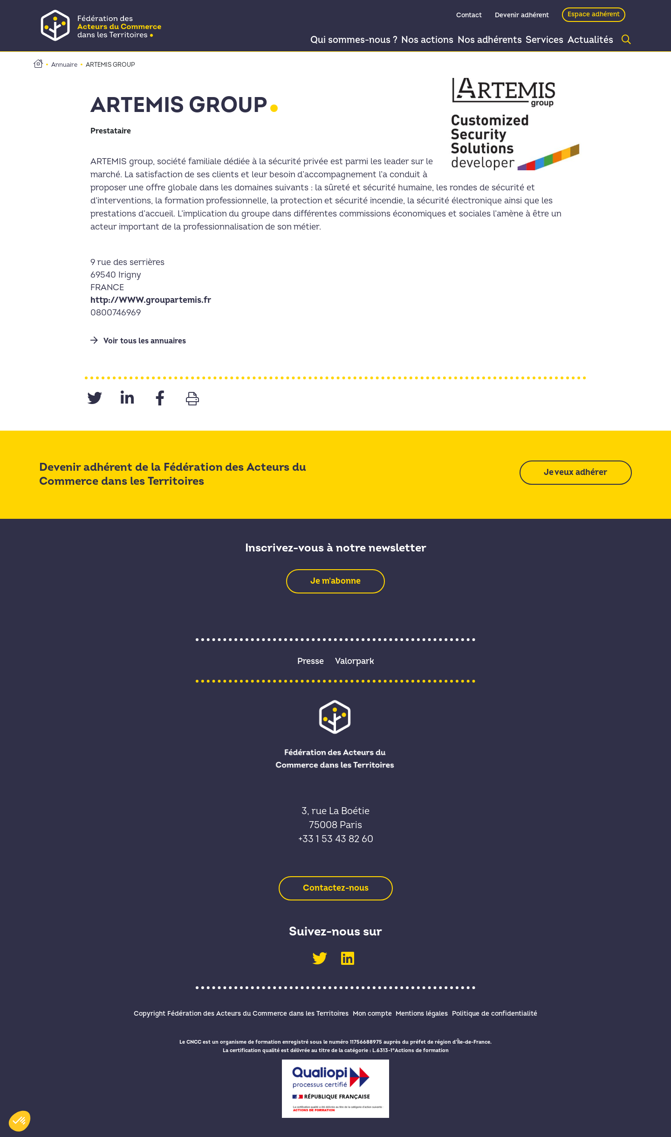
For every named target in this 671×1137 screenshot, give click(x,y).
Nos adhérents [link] (477, 40)
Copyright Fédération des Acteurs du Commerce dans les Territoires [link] (227, 1012)
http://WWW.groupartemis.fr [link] (151, 300)
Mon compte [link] (367, 1012)
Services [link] (537, 40)
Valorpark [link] (354, 661)
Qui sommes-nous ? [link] (335, 40)
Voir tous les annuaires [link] (138, 341)
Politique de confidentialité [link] (508, 1012)
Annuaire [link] (64, 65)
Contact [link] (469, 17)
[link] (104, 25)
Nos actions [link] (411, 40)
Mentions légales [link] (426, 1012)
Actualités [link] (588, 40)
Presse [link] (310, 661)
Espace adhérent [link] (594, 16)
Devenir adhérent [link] (522, 17)
